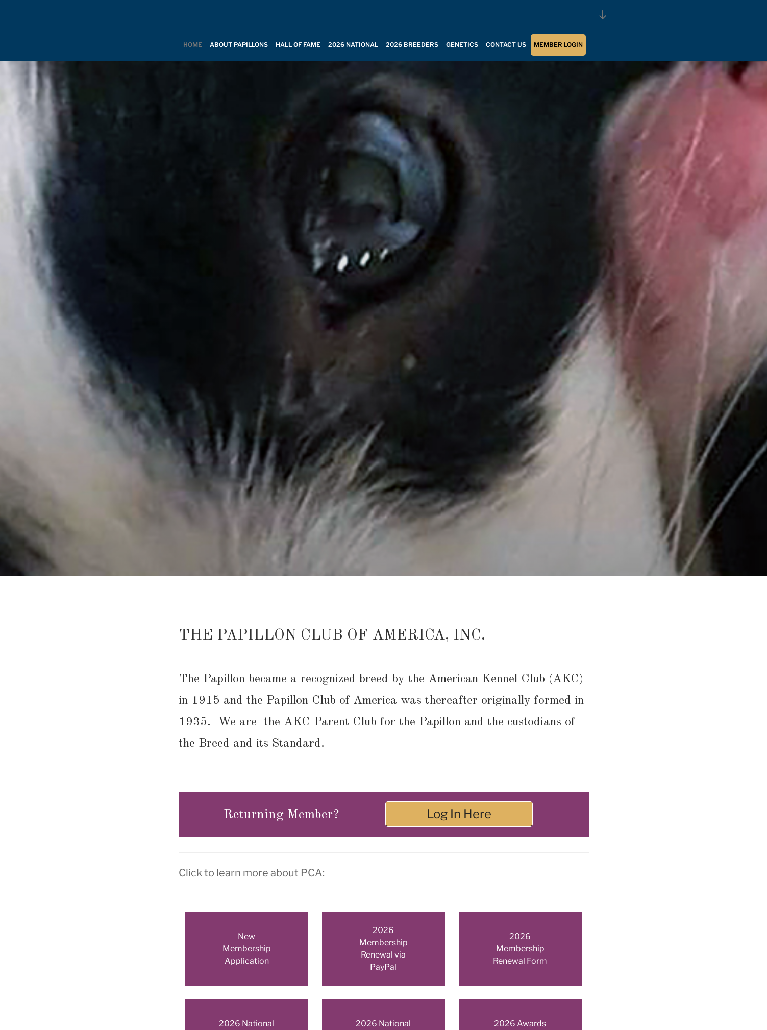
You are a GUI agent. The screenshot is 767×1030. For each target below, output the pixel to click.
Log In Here (459, 813)
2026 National (353, 44)
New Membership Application (246, 948)
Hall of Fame (298, 44)
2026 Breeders (412, 44)
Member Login (558, 44)
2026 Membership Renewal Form (520, 948)
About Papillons (239, 44)
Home (192, 44)
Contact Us (506, 44)
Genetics (462, 44)
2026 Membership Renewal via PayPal (383, 948)
